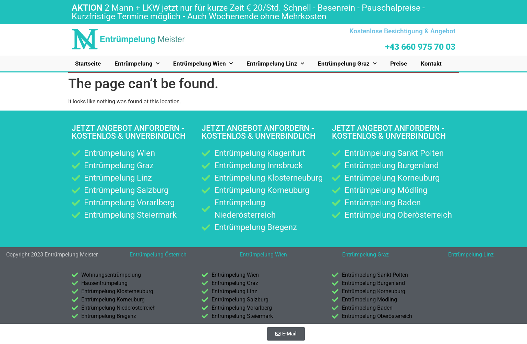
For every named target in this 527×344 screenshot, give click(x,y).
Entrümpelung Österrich (158, 254)
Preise (398, 63)
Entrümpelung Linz (275, 63)
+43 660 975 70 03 (420, 47)
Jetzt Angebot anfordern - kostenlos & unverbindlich (128, 132)
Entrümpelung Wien (203, 63)
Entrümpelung (137, 63)
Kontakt (431, 63)
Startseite (88, 63)
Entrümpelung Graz (347, 63)
